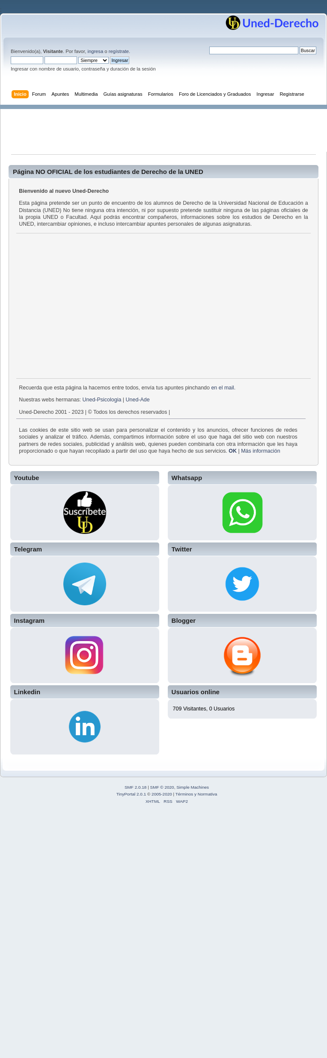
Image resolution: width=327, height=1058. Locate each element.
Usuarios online (196, 692)
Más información (260, 451)
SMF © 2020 (162, 787)
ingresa (95, 51)
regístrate (119, 51)
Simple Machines (192, 787)
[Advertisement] (168, 128)
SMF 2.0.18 (136, 787)
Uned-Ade (138, 400)
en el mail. (223, 388)
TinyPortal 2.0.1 (131, 794)
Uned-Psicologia (102, 400)
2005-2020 (162, 794)
